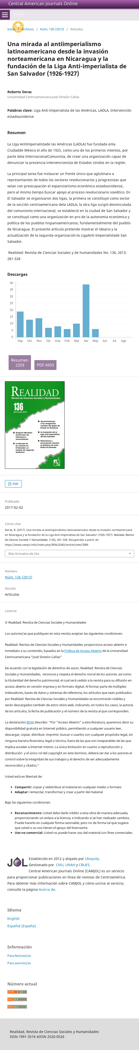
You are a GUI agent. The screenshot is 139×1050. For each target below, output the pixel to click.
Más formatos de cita (23, 553)
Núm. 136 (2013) (52, 29)
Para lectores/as (19, 955)
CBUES (84, 864)
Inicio (11, 29)
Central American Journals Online (43, 3)
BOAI (30, 722)
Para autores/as (19, 963)
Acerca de (47, 889)
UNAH (70, 864)
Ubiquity (92, 858)
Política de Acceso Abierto (83, 650)
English (13, 918)
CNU (59, 864)
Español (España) (21, 926)
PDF (15, 484)
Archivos (27, 29)
